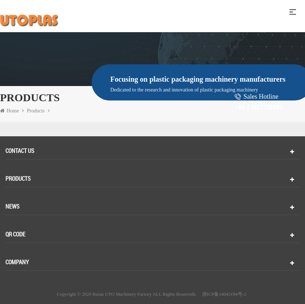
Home (9, 111)
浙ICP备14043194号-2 (224, 294)
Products (36, 111)
